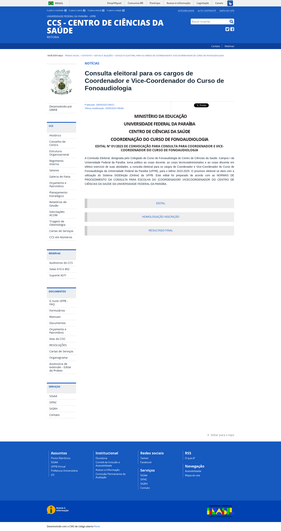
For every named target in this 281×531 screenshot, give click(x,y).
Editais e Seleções (103, 55)
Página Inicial (72, 55)
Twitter (227, 29)
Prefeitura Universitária (64, 470)
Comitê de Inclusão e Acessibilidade (108, 464)
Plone (97, 526)
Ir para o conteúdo (57, 10)
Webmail (229, 46)
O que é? (190, 458)
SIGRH (144, 483)
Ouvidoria (101, 458)
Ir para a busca (96, 10)
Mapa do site (227, 10)
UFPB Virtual (58, 466)
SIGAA (54, 462)
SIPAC (143, 479)
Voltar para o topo (222, 435)
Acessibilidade (186, 10)
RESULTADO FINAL (161, 230)
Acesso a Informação (108, 470)
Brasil (59, 3)
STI (52, 475)
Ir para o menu (77, 10)
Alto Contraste (207, 10)
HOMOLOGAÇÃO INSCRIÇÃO (160, 216)
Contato (215, 46)
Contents (87, 55)
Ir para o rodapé (116, 10)
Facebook (232, 29)
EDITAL (160, 203)
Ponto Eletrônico (60, 458)
